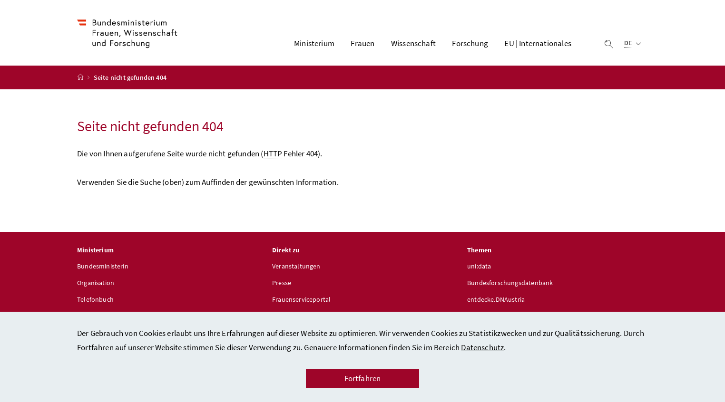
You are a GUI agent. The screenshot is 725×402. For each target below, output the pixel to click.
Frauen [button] (362, 43)
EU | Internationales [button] (537, 43)
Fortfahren (362, 378)
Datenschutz (482, 347)
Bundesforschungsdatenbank (510, 282)
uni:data (479, 266)
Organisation (95, 282)
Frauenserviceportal (301, 299)
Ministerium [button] (314, 43)
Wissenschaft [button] (413, 43)
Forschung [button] (470, 43)
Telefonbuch (95, 299)
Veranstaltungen (296, 266)
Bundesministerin (102, 266)
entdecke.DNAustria (496, 299)
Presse (281, 282)
